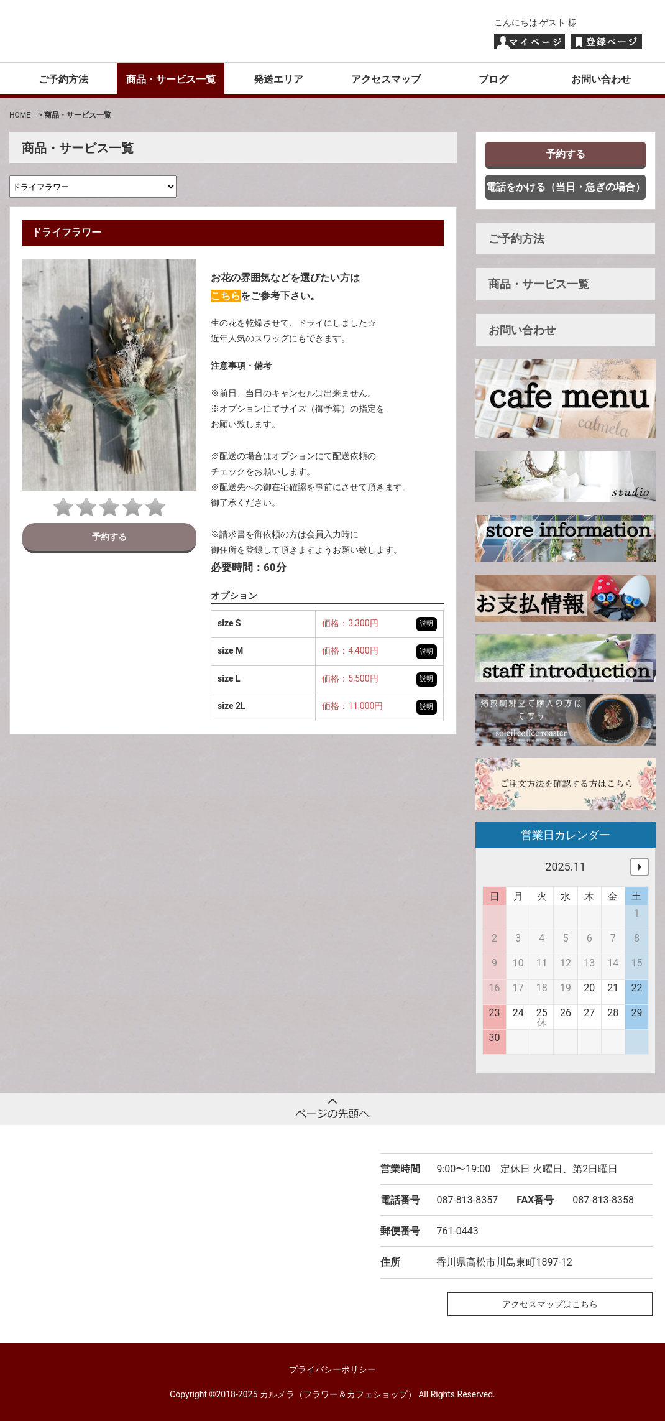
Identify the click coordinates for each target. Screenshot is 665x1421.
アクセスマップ (386, 79)
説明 (426, 623)
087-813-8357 (467, 1200)
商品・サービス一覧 (171, 79)
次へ (639, 867)
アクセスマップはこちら (550, 1304)
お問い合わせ (601, 79)
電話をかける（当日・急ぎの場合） (565, 187)
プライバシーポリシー (332, 1369)
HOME (19, 115)
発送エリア (278, 79)
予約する (109, 537)
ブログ (493, 79)
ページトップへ (332, 1109)
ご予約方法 (63, 79)
